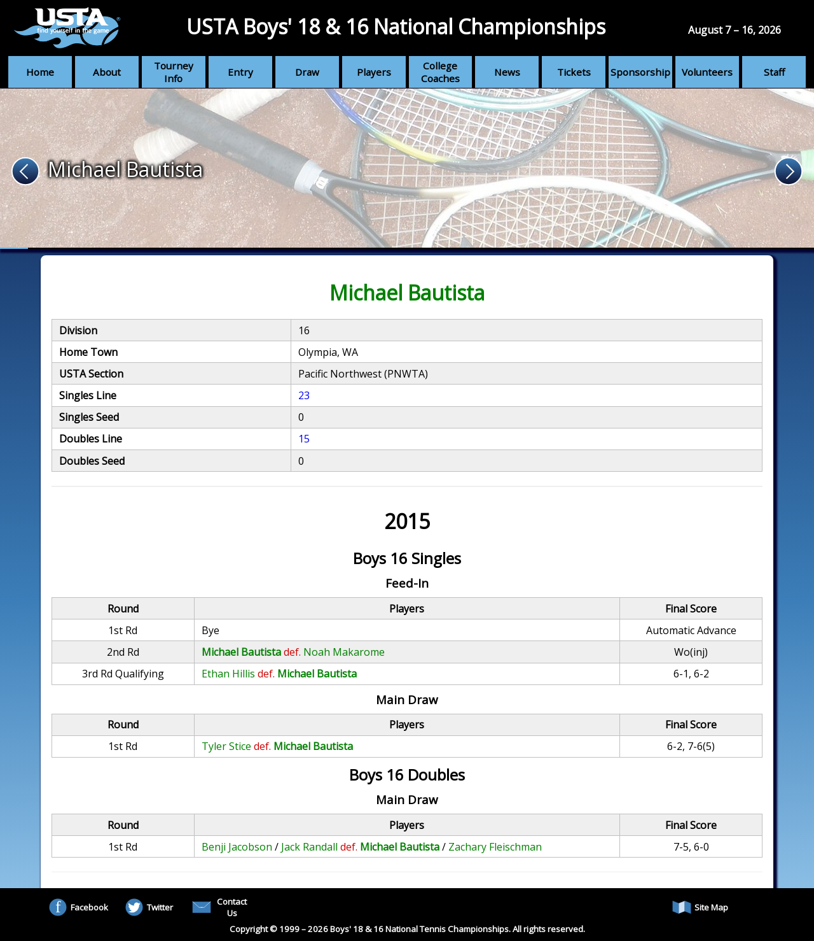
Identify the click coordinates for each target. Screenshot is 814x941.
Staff (774, 72)
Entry (240, 72)
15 (304, 439)
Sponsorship (640, 72)
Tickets (574, 72)
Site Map (700, 907)
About (107, 72)
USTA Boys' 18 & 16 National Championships (395, 26)
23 (304, 395)
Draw (307, 72)
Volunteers (707, 72)
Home (40, 72)
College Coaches (440, 72)
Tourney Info (173, 72)
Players (374, 72)
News (507, 72)
